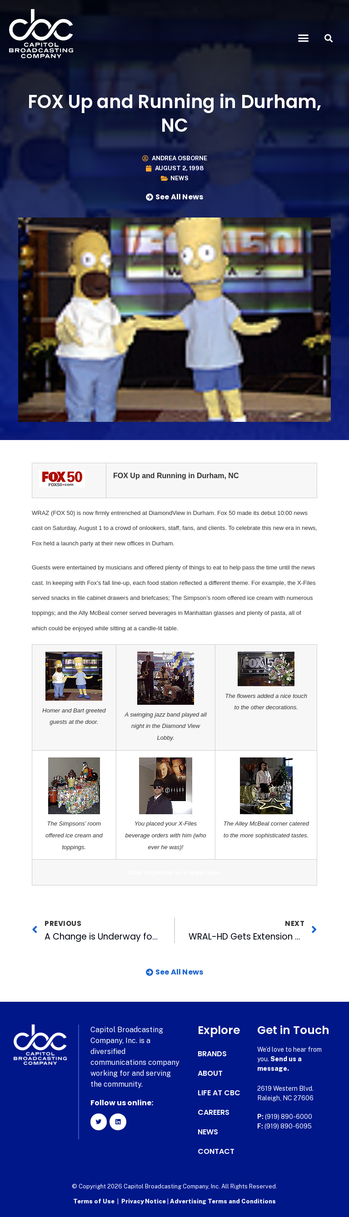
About (210, 1073)
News (179, 178)
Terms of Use (94, 1201)
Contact (216, 1151)
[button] (303, 38)
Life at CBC (219, 1093)
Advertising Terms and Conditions (223, 1201)
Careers (213, 1112)
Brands (212, 1054)
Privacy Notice (144, 1201)
